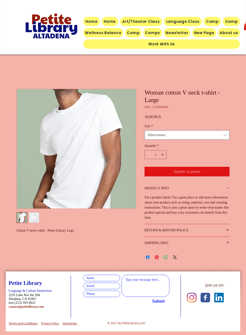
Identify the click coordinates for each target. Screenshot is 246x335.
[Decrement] (148, 154)
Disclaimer (70, 323)
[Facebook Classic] (205, 297)
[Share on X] (175, 257)
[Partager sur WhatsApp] (166, 257)
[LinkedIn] (219, 297)
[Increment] (163, 154)
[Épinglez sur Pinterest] (157, 257)
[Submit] (158, 301)
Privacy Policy (50, 323)
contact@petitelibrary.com (26, 306)
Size (149, 126)
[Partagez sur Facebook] (148, 257)
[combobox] (187, 135)
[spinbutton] (155, 154)
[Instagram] (191, 297)
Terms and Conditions (23, 323)
